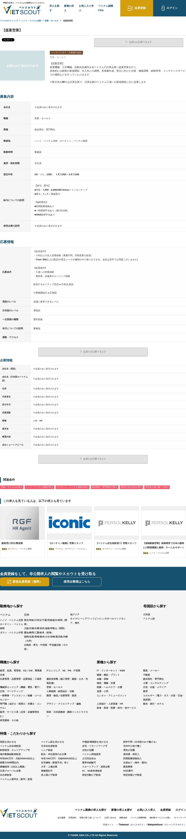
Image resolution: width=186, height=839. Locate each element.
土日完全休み (89, 758)
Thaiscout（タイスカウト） (132, 825)
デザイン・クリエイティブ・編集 (63, 704)
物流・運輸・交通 (106, 683)
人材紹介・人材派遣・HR (110, 704)
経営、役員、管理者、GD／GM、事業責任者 (21, 673)
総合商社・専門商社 (153, 679)
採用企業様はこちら (77, 581)
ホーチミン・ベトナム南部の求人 (73, 487)
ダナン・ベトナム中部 (11, 632)
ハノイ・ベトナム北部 (31, 21)
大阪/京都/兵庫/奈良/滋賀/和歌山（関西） (45, 628)
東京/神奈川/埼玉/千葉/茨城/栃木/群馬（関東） (45, 622)
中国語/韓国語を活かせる (95, 742)
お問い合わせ (110, 818)
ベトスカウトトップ (9, 21)
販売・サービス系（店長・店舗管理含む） (19, 714)
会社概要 (61, 818)
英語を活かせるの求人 (131, 487)
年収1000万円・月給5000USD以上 (59, 758)
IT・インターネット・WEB (111, 671)
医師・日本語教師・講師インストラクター (67, 714)
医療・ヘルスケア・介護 (109, 687)
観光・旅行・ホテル (153, 704)
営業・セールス (51, 21)
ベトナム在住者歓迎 (10, 746)
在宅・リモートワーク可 (94, 746)
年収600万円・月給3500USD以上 (17, 758)
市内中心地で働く (132, 746)
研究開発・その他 (9, 720)
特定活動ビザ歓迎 (91, 775)
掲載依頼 (123, 818)
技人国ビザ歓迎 (49, 775)
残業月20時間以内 (9, 762)
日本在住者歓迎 (49, 746)
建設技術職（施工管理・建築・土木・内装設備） (67, 681)
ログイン (180, 810)
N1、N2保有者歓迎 (92, 771)
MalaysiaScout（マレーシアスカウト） (167, 825)
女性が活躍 (88, 750)
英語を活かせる (8, 742)
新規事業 (127, 767)
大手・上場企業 (49, 767)
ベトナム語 (149, 619)
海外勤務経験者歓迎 (10, 754)
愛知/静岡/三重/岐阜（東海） (39, 632)
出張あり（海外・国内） (136, 762)
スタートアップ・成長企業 (96, 767)
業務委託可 (47, 771)
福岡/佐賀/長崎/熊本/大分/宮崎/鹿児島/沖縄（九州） (46, 639)
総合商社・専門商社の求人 (104, 487)
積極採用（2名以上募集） (13, 767)
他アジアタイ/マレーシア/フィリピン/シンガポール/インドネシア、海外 (98, 619)
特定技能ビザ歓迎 (132, 775)
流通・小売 (102, 691)
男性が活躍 (129, 750)
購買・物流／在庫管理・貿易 (61, 695)
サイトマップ (180, 818)
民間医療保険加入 (132, 758)
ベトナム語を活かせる (52, 742)
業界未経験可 (89, 762)
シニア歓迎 (47, 750)
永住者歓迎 (6, 775)
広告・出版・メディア (154, 687)
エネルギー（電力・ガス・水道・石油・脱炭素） (164, 697)
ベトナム (5, 615)
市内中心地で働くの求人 (157, 487)
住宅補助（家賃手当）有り (55, 762)
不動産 (146, 675)
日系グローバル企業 (10, 771)
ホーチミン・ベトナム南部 (11, 626)
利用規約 (72, 818)
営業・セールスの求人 (11, 487)
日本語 (146, 615)
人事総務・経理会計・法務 (60, 691)
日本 (26, 615)
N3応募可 (128, 771)
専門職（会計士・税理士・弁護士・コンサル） (20, 706)
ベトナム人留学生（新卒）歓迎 (16, 779)
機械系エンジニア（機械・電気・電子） (20, 687)
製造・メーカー (151, 671)
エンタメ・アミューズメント (112, 695)
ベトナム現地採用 (91, 754)
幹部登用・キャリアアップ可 (15, 750)
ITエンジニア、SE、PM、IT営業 (63, 671)
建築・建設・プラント (108, 675)
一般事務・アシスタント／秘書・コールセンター (20, 697)
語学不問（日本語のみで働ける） (140, 742)
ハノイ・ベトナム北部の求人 (39, 487)
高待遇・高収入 (131, 754)
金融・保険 (102, 679)
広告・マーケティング (11, 691)
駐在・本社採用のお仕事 (53, 754)
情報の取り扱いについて (90, 818)
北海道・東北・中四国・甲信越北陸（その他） (46, 647)
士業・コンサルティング (155, 683)
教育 (145, 691)
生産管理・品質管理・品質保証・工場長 (20, 679)
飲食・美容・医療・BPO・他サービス (116, 708)
